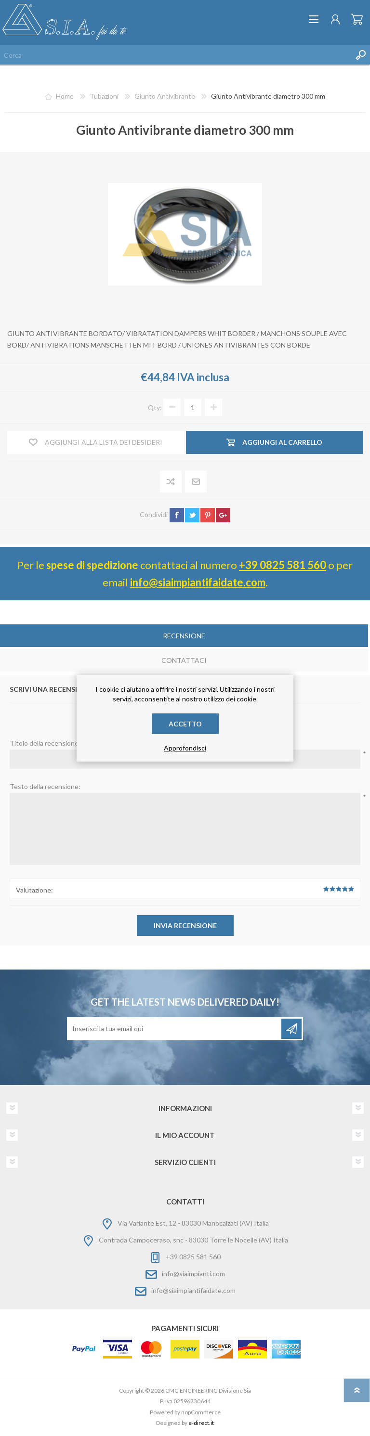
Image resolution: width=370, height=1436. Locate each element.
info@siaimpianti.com (193, 1273)
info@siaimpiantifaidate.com (197, 582)
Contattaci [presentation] (184, 660)
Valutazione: (34, 890)
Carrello (357, 19)
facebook (177, 515)
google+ (223, 515)
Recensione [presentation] (184, 636)
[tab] (184, 636)
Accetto (185, 724)
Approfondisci (185, 748)
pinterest (207, 515)
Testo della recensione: (45, 786)
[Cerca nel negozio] (175, 55)
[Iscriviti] (174, 1029)
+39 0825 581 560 (282, 564)
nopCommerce (201, 1412)
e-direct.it (201, 1422)
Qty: (155, 407)
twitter (192, 515)
